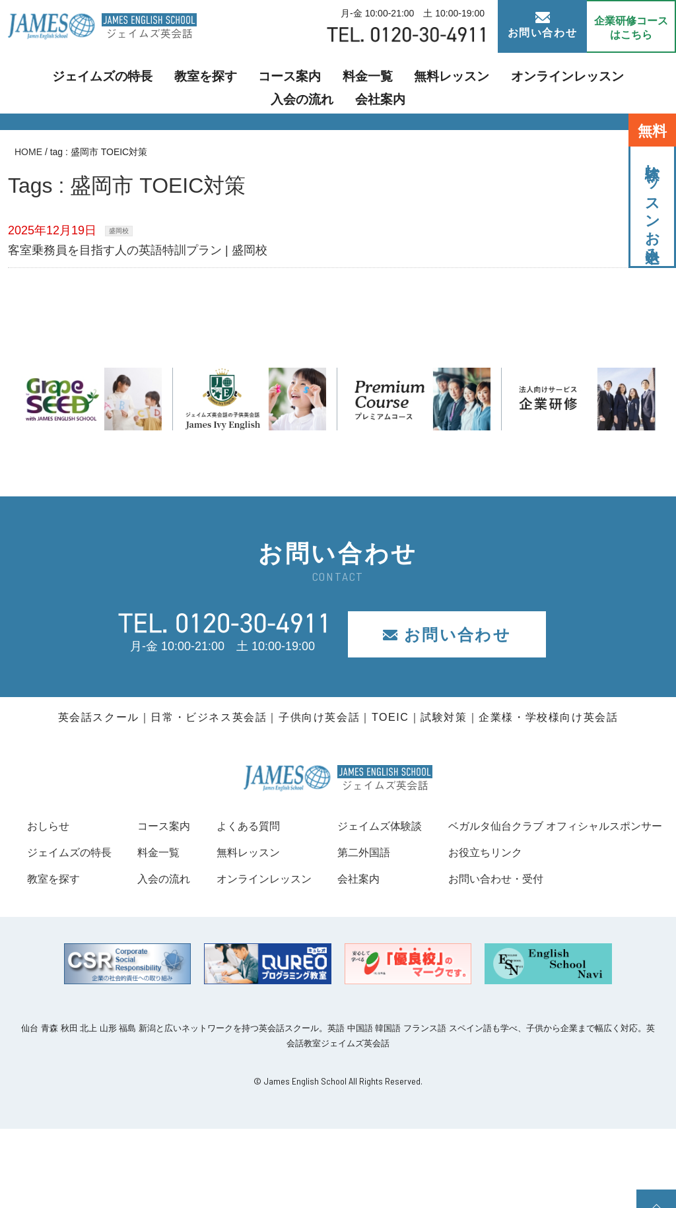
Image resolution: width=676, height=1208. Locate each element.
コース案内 (226, 82)
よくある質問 (402, 825)
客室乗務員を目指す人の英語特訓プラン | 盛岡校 (137, 250)
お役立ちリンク (68, 931)
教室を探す (152, 82)
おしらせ (51, 825)
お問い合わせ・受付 (80, 958)
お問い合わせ (543, 25)
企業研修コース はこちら (631, 27)
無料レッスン (369, 82)
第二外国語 (596, 852)
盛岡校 (119, 230)
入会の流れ (565, 82)
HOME (28, 152)
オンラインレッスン (470, 82)
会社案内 (635, 82)
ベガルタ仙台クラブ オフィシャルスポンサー (147, 905)
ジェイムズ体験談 (614, 825)
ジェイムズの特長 (62, 82)
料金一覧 (296, 82)
